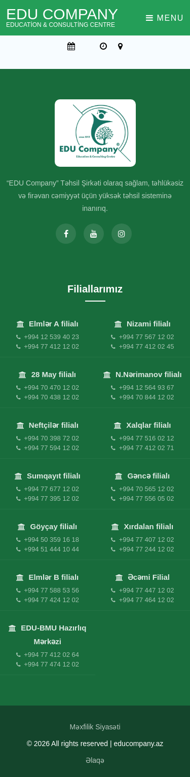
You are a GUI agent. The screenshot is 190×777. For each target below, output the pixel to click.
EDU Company (62, 17)
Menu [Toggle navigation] (165, 18)
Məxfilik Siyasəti (94, 727)
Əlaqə (95, 760)
